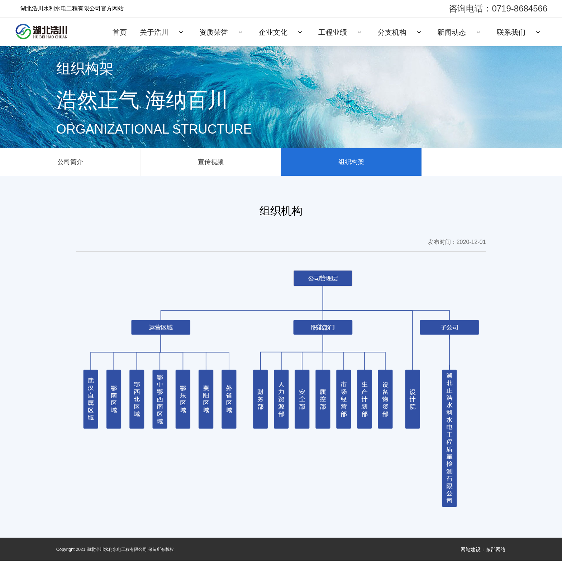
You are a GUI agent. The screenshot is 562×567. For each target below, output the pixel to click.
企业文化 (273, 32)
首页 (120, 32)
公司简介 (70, 165)
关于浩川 (154, 32)
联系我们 (511, 32)
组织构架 (351, 165)
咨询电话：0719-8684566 (498, 8)
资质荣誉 (213, 32)
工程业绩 (332, 32)
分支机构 (392, 32)
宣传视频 (211, 165)
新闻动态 (451, 32)
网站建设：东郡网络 (483, 555)
